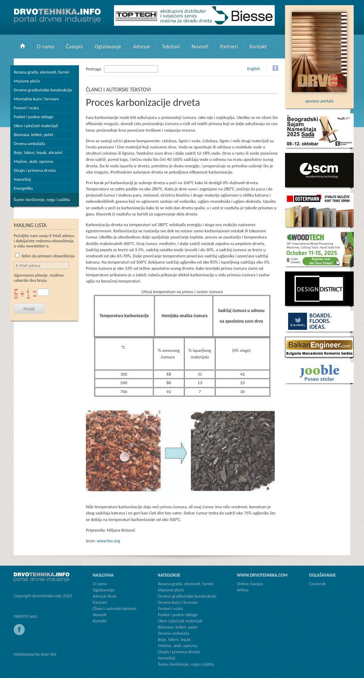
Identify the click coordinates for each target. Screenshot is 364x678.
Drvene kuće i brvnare (178, 602)
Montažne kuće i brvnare (36, 98)
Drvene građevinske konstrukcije (43, 89)
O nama (46, 46)
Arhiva (243, 589)
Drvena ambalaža (29, 143)
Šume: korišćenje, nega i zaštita (42, 199)
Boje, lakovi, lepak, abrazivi (38, 152)
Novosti (200, 46)
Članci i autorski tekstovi (114, 608)
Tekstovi (171, 46)
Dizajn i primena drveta (35, 170)
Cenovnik (317, 583)
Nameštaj (22, 179)
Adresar (141, 46)
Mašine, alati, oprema (33, 161)
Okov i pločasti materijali (36, 125)
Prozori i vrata (26, 107)
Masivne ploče (27, 81)
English (253, 68)
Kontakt (258, 46)
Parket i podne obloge (33, 116)
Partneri (229, 46)
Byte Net (48, 654)
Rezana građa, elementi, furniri (41, 72)
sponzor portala (319, 98)
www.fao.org (108, 540)
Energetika (23, 188)
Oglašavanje (107, 46)
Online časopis (250, 583)
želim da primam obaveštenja (45, 255)
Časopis (74, 46)
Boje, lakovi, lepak (174, 639)
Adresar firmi (104, 596)
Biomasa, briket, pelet (33, 134)
